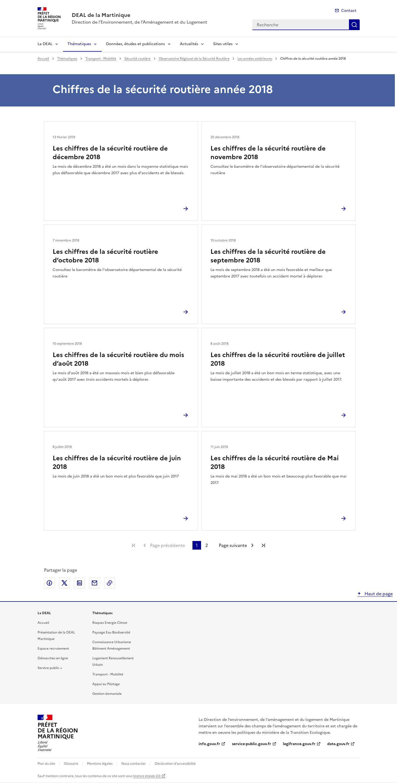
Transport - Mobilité (100, 58)
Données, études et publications (135, 44)
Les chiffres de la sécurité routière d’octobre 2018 (105, 256)
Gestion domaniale (107, 693)
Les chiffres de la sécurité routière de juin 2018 (117, 462)
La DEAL (45, 44)
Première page (133, 545)
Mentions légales (99, 763)
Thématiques (79, 44)
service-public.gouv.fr (251, 744)
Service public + (50, 667)
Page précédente (167, 545)
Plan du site (46, 763)
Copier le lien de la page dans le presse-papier (109, 583)
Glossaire (71, 763)
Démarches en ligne (53, 658)
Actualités (189, 44)
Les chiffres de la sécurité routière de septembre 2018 (268, 256)
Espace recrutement (53, 648)
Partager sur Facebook (49, 583)
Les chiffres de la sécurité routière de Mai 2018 (274, 462)
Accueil (43, 58)
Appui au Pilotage (106, 684)
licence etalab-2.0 (146, 776)
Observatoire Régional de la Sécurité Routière (194, 58)
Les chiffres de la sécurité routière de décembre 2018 (110, 153)
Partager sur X (64, 583)
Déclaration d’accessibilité (175, 763)
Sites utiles (222, 44)
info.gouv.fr (209, 744)
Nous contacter (133, 763)
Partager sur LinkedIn (79, 583)
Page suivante (233, 545)
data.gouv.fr (338, 744)
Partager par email (94, 583)
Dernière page (263, 545)
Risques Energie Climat (109, 622)
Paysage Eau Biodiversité (111, 632)
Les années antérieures (255, 58)
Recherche (354, 24)
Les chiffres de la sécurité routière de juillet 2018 (277, 359)
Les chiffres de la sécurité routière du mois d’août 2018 (118, 359)
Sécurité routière (137, 58)
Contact (348, 10)
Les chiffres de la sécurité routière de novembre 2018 (268, 153)
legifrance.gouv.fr (299, 744)
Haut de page (378, 593)
